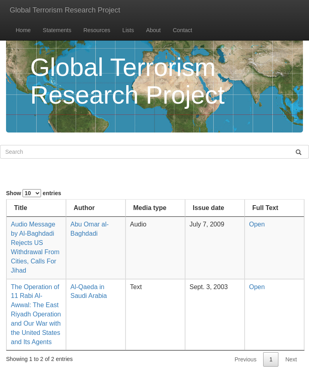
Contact (182, 30)
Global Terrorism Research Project (65, 10)
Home (23, 30)
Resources (96, 30)
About (153, 30)
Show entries (33, 193)
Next (291, 359)
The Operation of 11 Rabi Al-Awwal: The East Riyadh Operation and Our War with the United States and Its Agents (36, 314)
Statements (57, 30)
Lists (128, 30)
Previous (245, 359)
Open (257, 224)
